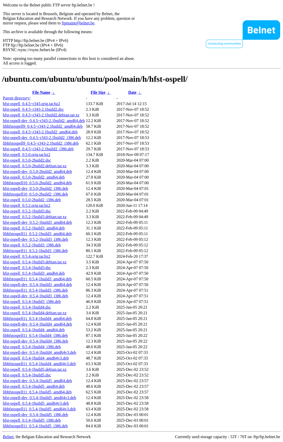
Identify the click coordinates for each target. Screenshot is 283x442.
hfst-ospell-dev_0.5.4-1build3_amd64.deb (37, 284)
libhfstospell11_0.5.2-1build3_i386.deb (35, 250)
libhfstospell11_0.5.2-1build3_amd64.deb (37, 234)
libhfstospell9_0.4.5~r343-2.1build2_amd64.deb (43, 126)
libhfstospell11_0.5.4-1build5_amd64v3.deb (39, 409)
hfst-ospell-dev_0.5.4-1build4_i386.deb (35, 341)
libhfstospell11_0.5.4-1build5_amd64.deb (37, 392)
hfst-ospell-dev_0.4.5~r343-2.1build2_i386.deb (42, 137)
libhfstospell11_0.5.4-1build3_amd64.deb (37, 279)
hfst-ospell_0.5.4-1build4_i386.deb (32, 347)
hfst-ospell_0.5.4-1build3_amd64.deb (34, 273)
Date (132, 92)
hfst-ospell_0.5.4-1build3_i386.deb (32, 301)
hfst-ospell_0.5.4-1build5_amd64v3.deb (36, 403)
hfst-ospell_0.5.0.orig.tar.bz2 (26, 154)
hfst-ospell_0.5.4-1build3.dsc (27, 267)
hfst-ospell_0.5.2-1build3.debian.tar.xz (35, 217)
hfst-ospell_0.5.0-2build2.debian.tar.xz (35, 166)
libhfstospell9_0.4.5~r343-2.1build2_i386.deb (41, 143)
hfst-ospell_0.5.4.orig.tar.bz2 (26, 256)
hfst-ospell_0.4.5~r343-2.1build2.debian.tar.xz (41, 115)
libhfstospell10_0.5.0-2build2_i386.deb (35, 194)
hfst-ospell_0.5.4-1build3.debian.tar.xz (35, 262)
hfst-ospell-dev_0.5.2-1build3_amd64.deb (37, 222)
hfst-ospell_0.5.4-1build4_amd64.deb (34, 330)
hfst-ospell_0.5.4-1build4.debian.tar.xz (35, 313)
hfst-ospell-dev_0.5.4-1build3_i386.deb (35, 296)
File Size (98, 92)
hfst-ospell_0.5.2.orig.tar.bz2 (26, 205)
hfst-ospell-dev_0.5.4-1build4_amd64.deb (37, 324)
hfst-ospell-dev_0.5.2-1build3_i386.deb (35, 239)
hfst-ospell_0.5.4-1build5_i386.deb (32, 420)
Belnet (8, 437)
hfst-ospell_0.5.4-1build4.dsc (27, 307)
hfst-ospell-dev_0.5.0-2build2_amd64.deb (37, 171)
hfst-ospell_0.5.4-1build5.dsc (27, 375)
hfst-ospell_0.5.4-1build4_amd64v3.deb (36, 358)
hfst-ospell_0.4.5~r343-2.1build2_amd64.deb (40, 132)
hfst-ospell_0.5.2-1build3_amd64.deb (34, 228)
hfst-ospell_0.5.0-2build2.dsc (27, 160)
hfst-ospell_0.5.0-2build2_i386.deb (32, 200)
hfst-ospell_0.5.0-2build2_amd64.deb (34, 177)
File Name (41, 92)
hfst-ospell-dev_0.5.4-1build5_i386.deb (35, 414)
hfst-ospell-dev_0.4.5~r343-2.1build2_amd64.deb (44, 120)
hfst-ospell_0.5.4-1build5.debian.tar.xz (35, 369)
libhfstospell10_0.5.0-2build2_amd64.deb (37, 183)
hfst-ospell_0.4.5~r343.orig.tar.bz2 (31, 104)
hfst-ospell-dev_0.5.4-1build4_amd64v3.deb (39, 352)
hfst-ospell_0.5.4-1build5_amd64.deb (34, 386)
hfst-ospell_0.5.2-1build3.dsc (27, 211)
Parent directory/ (16, 98)
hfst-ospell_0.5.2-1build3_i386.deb (32, 245)
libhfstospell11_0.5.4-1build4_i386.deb (35, 335)
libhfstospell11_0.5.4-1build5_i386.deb (35, 426)
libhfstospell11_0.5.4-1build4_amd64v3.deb (39, 364)
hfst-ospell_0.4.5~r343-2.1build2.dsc (33, 109)
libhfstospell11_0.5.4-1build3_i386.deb (35, 290)
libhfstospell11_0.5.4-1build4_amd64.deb (37, 318)
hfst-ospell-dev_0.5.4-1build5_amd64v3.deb (39, 397)
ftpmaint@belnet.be (78, 23)
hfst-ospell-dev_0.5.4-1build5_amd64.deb (37, 381)
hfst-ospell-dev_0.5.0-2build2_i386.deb (35, 188)
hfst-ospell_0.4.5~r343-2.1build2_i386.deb (38, 149)
